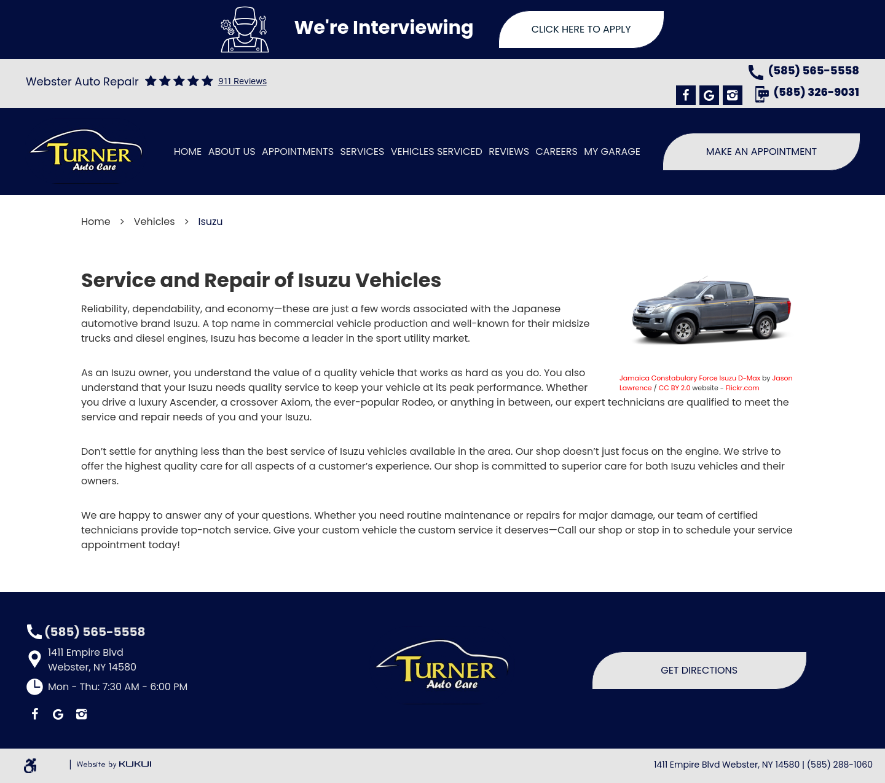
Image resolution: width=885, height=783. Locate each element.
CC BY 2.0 (675, 388)
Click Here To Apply (581, 29)
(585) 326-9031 (816, 93)
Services (362, 151)
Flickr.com (743, 388)
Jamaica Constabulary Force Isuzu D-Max (690, 378)
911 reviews (242, 81)
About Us (232, 151)
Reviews (509, 151)
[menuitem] (188, 151)
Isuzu (211, 221)
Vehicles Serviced (436, 151)
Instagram (732, 95)
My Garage (612, 151)
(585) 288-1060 (840, 764)
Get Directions (699, 670)
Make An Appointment (761, 151)
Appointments (298, 151)
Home (188, 151)
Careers (556, 151)
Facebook (686, 95)
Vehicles (154, 221)
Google (709, 95)
